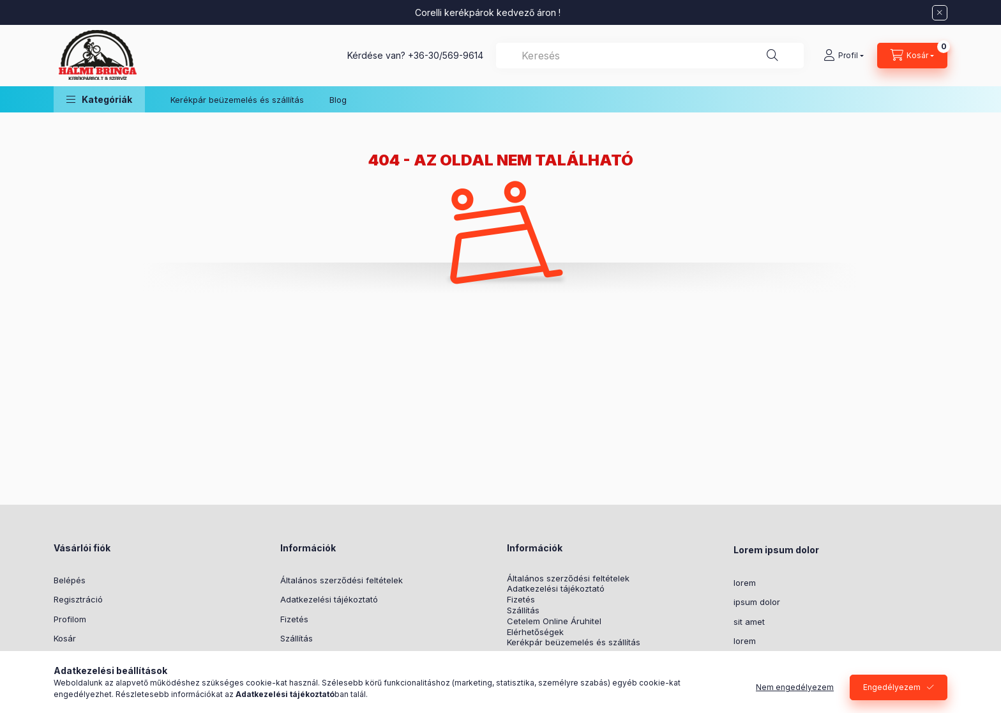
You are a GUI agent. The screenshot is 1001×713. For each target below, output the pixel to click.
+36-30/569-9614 (445, 55)
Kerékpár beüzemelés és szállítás (237, 100)
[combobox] (650, 55)
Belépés (70, 580)
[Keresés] (772, 55)
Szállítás (296, 638)
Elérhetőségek (535, 632)
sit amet (749, 622)
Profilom (70, 619)
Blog (338, 100)
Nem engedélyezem (795, 687)
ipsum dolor (757, 602)
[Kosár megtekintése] (912, 55)
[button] (99, 99)
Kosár (65, 638)
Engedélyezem (892, 687)
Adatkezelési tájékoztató (329, 599)
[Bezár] (939, 12)
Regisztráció (78, 599)
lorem (745, 583)
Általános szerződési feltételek (341, 580)
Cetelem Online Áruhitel (554, 621)
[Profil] (843, 55)
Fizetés (294, 619)
